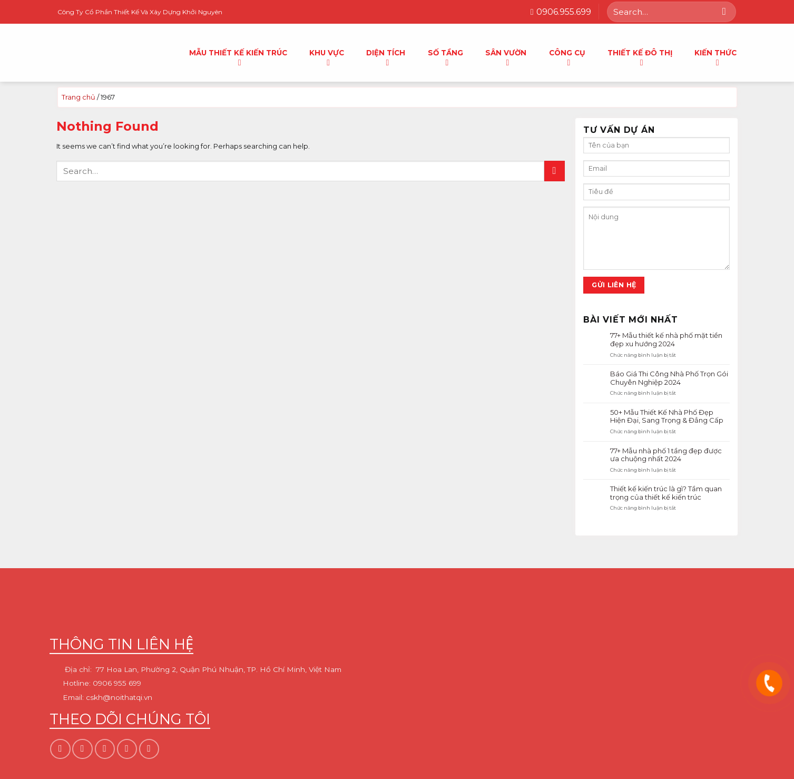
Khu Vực (326, 55)
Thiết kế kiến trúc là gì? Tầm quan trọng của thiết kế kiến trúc (666, 493)
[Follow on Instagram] (82, 749)
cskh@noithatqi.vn (119, 697)
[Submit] (723, 11)
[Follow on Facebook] (60, 749)
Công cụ (567, 55)
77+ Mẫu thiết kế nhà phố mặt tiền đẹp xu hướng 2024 (666, 340)
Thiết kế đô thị (639, 55)
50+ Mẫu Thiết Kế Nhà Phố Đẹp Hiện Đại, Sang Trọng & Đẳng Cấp (666, 416)
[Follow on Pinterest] (127, 749)
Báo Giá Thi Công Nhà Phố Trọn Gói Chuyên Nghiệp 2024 (669, 378)
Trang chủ (78, 97)
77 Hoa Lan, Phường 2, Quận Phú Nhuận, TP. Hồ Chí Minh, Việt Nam (218, 670)
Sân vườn (505, 55)
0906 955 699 (117, 683)
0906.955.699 (561, 12)
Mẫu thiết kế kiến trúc (238, 55)
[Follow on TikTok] (105, 749)
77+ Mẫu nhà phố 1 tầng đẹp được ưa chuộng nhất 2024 (666, 454)
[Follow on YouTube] (149, 749)
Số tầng (445, 55)
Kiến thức (715, 55)
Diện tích (385, 55)
